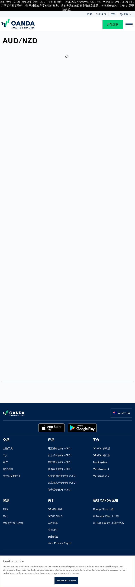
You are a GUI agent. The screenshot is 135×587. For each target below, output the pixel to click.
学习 (5, 516)
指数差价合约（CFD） (60, 462)
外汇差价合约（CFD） (60, 449)
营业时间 (8, 469)
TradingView (100, 462)
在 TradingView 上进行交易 (108, 523)
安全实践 (53, 537)
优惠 (113, 14)
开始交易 (112, 24)
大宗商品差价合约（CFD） (63, 483)
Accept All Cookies (66, 580)
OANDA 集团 (55, 509)
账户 (5, 462)
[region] (67, 571)
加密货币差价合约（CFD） (63, 476)
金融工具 (8, 449)
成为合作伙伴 (55, 516)
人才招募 (53, 523)
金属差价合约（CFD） (60, 469)
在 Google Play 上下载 (106, 516)
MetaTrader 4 (101, 469)
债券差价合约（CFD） (60, 490)
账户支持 (101, 14)
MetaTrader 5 (101, 476)
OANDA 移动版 (101, 449)
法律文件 (53, 530)
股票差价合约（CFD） (60, 455)
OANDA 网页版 (101, 455)
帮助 (89, 14)
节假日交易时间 (11, 476)
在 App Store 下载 (103, 509)
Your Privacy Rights (60, 543)
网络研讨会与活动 (13, 523)
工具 (5, 455)
